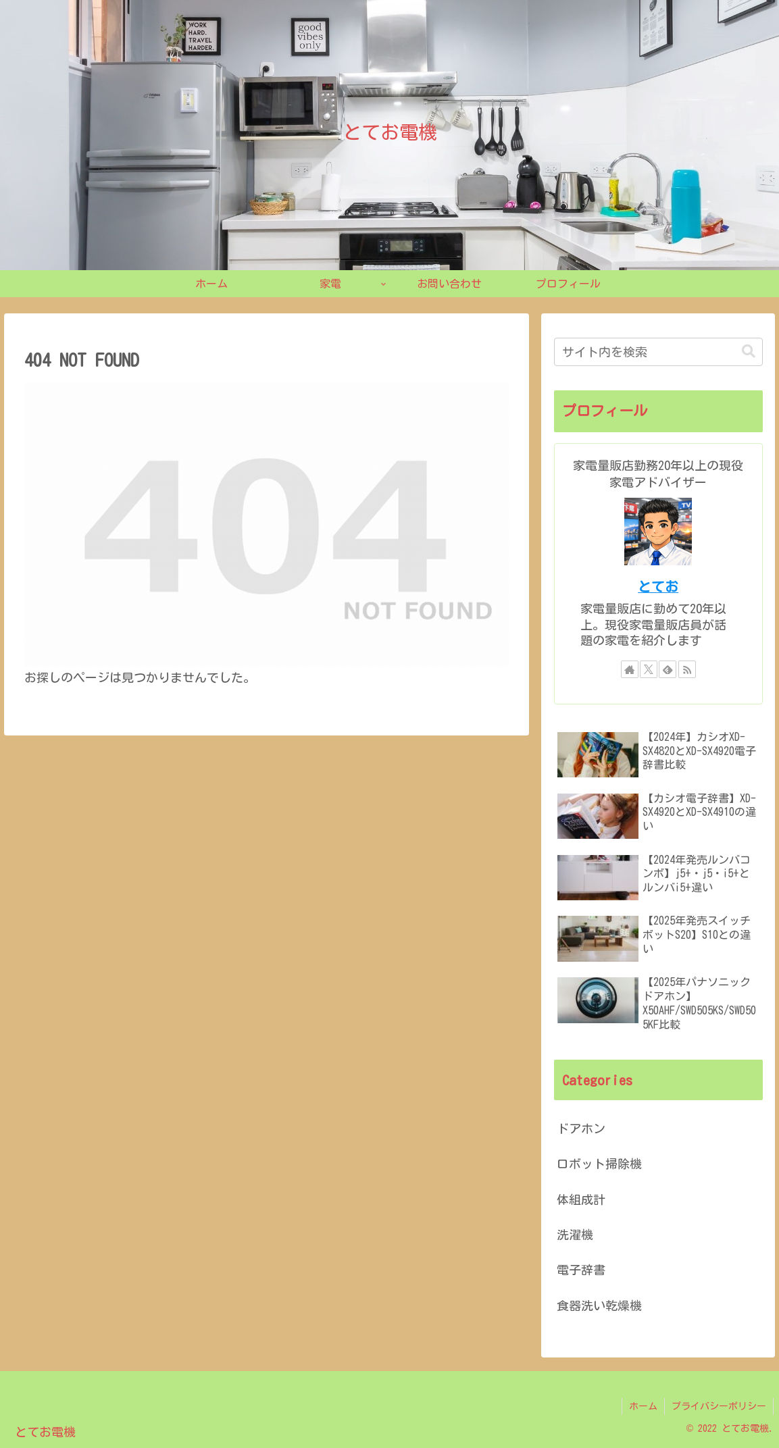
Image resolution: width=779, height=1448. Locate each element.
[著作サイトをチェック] (629, 669)
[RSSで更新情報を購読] (687, 669)
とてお (658, 586)
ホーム (643, 1406)
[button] (748, 351)
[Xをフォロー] (648, 669)
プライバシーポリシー (719, 1406)
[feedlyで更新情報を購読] (667, 669)
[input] (658, 352)
